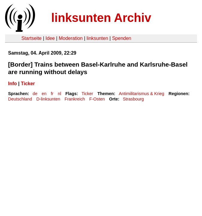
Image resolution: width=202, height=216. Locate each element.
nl (59, 93)
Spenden (121, 38)
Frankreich (75, 99)
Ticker (28, 83)
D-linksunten (48, 99)
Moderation (71, 38)
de (35, 93)
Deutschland (20, 99)
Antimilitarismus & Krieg (141, 93)
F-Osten (97, 99)
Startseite (31, 38)
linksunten (97, 38)
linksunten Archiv (101, 17)
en (44, 93)
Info (12, 83)
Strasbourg (133, 99)
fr (52, 93)
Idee (50, 38)
